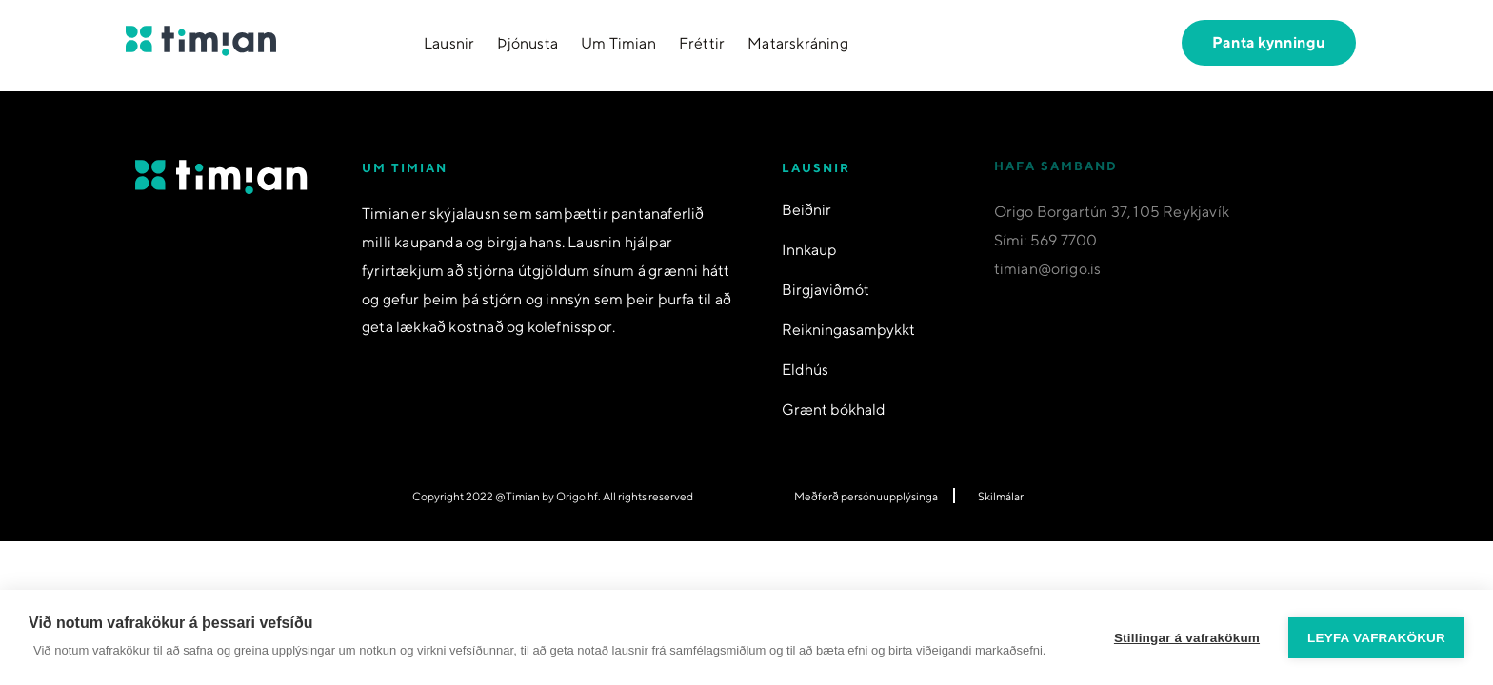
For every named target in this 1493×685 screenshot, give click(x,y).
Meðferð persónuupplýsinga (866, 496)
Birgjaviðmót (825, 289)
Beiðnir (806, 209)
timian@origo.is (1048, 278)
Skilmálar (1001, 496)
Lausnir (449, 43)
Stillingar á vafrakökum (1187, 638)
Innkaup (809, 249)
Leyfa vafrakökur (1376, 638)
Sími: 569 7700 (1046, 250)
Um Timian (618, 43)
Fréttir (702, 43)
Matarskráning (797, 43)
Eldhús (805, 369)
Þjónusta (527, 43)
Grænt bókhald (834, 409)
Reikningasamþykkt (848, 329)
